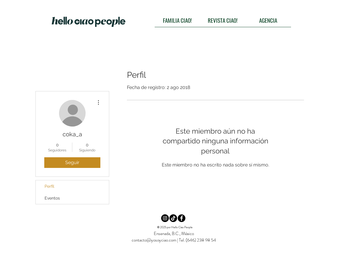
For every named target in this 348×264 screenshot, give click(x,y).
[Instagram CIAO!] (165, 218)
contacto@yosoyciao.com (154, 240)
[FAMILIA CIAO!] (177, 20)
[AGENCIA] (268, 20)
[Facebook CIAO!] (181, 218)
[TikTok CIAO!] (173, 218)
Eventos (52, 198)
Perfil (49, 186)
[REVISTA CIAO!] (223, 20)
